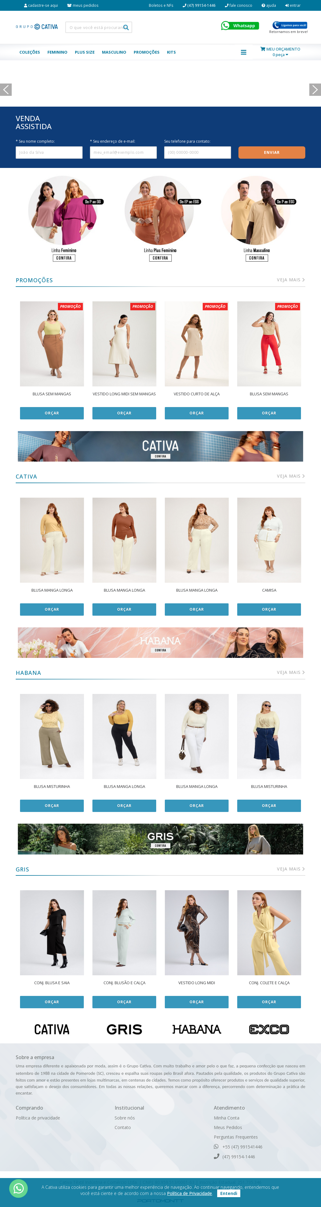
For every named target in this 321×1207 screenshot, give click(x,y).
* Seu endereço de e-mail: (112, 141)
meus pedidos (83, 5)
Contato (123, 1127)
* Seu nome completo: (35, 141)
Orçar (52, 413)
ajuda (269, 5)
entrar (293, 5)
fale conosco (238, 5)
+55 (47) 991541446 (238, 1147)
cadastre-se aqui (41, 5)
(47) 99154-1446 (234, 1156)
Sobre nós (125, 1118)
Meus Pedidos (228, 1127)
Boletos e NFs (161, 5)
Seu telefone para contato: (187, 141)
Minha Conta (226, 1118)
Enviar (272, 152)
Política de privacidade (38, 1118)
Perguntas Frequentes (236, 1137)
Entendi (228, 1193)
